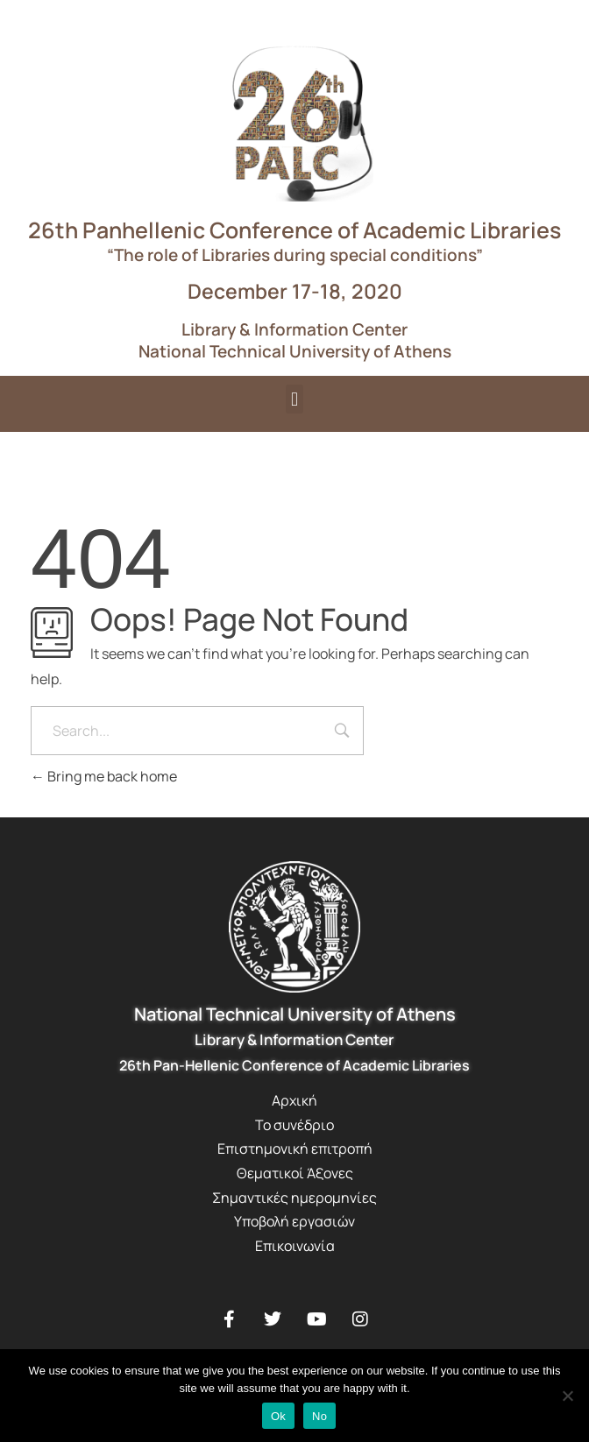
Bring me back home (104, 776)
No (319, 1416)
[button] (294, 399)
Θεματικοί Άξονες (295, 1173)
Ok (278, 1416)
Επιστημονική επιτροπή (295, 1148)
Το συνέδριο (294, 1125)
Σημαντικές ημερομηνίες (294, 1197)
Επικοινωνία (295, 1245)
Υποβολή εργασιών (294, 1221)
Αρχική (294, 1100)
